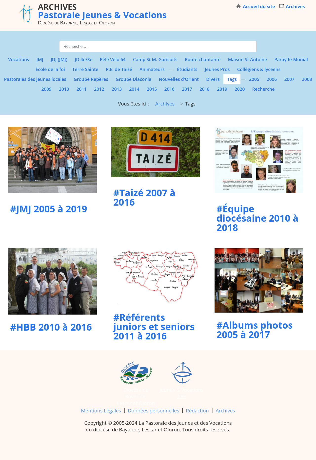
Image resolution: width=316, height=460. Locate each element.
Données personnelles (153, 410)
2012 (99, 89)
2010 (64, 89)
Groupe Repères (91, 79)
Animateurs (151, 69)
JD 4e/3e (84, 59)
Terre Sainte (85, 69)
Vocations (18, 59)
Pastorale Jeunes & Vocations (102, 10)
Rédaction (197, 410)
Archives (225, 410)
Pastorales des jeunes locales (35, 79)
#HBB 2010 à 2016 (51, 326)
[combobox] (158, 46)
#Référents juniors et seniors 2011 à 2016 (154, 326)
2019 (222, 89)
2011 (82, 89)
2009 (46, 89)
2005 (254, 79)
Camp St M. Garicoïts (155, 59)
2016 (169, 89)
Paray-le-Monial (291, 59)
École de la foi (50, 69)
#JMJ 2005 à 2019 (48, 208)
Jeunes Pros (217, 69)
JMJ (40, 59)
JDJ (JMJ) (59, 59)
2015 (152, 89)
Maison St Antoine (247, 59)
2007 (289, 79)
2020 (240, 89)
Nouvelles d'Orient (179, 79)
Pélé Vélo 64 (112, 59)
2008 (307, 79)
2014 (134, 89)
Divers (213, 79)
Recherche (263, 89)
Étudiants (187, 69)
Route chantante (203, 59)
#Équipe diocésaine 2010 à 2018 (257, 218)
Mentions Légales (101, 410)
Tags (232, 79)
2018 (204, 89)
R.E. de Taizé (119, 69)
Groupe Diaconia (133, 79)
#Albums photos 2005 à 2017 (255, 329)
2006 (272, 79)
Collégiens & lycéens (258, 69)
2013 (117, 89)
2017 (187, 89)
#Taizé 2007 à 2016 (144, 197)
